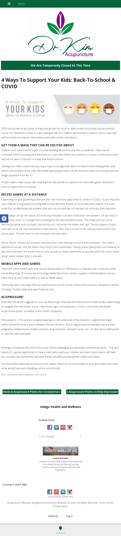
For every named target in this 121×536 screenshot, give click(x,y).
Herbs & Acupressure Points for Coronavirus (32, 391)
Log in (69, 516)
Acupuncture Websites (19, 502)
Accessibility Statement (60, 496)
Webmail (53, 516)
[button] (4, 218)
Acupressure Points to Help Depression (92, 391)
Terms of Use (106, 502)
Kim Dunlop (47, 436)
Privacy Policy (60, 506)
